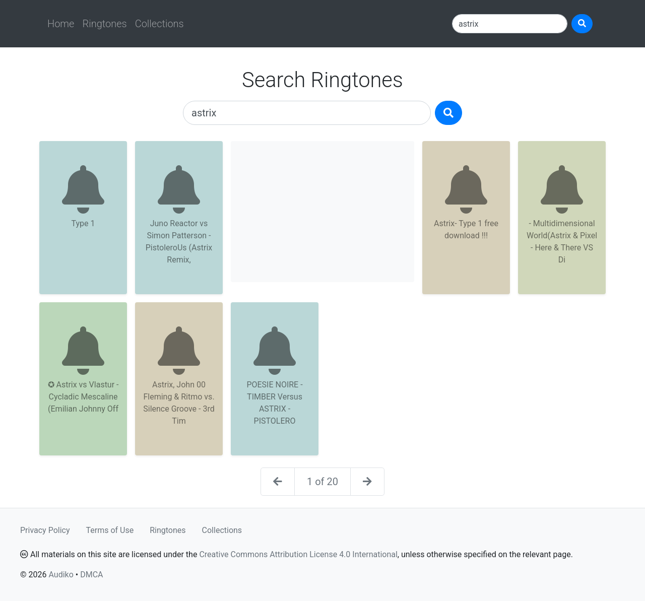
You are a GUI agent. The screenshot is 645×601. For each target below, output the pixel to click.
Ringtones (104, 24)
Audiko (60, 574)
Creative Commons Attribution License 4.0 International (298, 554)
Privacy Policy (45, 530)
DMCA (91, 574)
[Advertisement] (322, 211)
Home (60, 24)
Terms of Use (110, 530)
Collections (159, 24)
